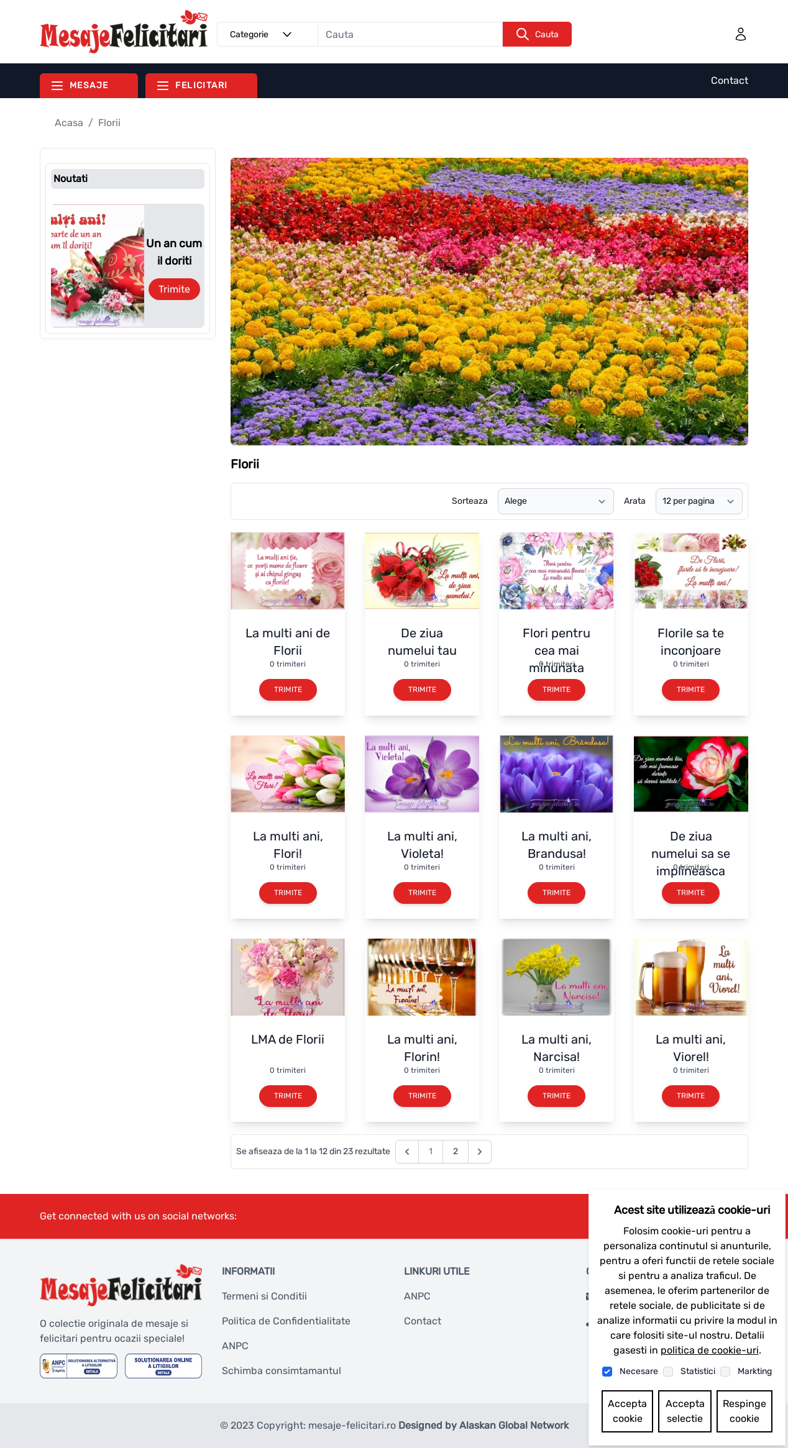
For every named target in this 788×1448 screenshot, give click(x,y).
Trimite (174, 289)
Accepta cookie (627, 1411)
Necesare (639, 1371)
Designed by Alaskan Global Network (483, 1425)
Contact (729, 80)
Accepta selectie (685, 1411)
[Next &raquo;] (480, 1151)
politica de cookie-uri (710, 1350)
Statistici (697, 1371)
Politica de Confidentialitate (286, 1321)
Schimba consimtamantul (281, 1371)
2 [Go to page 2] (455, 1151)
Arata (635, 501)
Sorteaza (470, 501)
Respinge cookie (744, 1411)
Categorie (263, 34)
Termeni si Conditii (264, 1296)
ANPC (235, 1346)
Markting (755, 1371)
